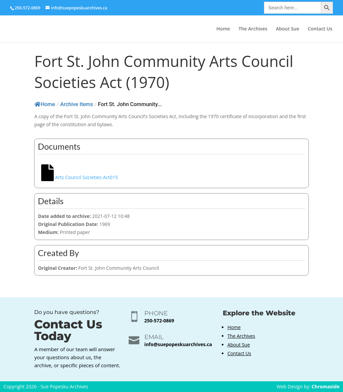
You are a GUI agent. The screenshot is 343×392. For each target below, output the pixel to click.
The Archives (252, 29)
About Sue (287, 29)
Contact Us (320, 29)
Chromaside (326, 386)
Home (223, 29)
